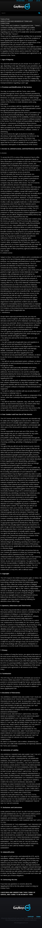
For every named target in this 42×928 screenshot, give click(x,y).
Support (31, 916)
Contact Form (4, 888)
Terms (38, 916)
